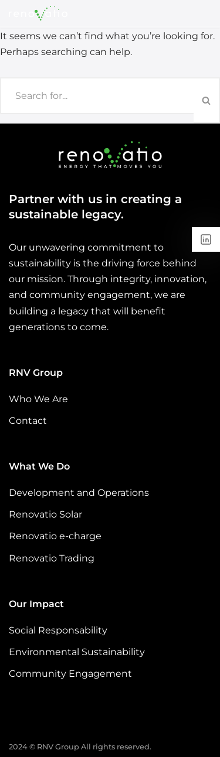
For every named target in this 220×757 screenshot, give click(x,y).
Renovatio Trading (51, 558)
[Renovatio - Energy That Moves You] (38, 13)
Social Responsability (58, 630)
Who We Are (38, 399)
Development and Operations (79, 492)
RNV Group (58, 746)
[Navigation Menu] (197, 13)
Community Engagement (70, 673)
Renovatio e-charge (55, 536)
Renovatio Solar (45, 514)
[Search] (97, 95)
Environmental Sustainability (77, 651)
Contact (28, 420)
